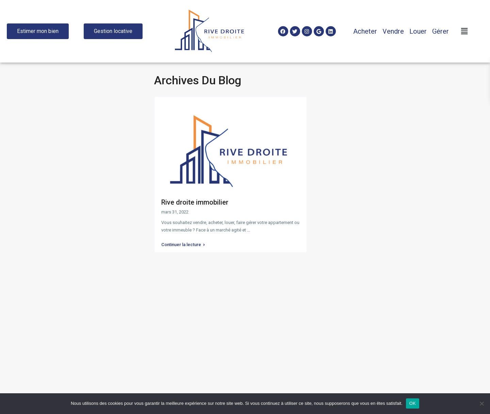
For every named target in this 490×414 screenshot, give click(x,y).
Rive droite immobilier (194, 202)
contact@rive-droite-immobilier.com (201, 326)
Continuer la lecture (183, 243)
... (248, 229)
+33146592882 (178, 316)
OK (412, 403)
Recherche (77, 206)
